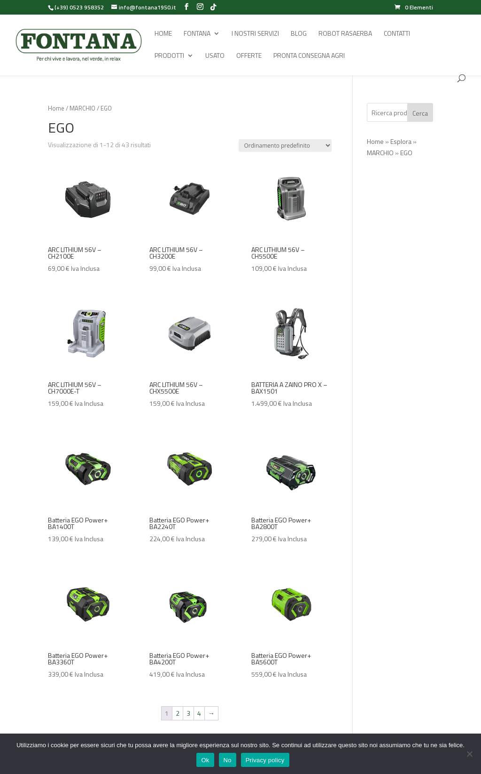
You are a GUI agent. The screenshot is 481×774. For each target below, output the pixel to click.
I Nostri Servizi (255, 34)
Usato (215, 56)
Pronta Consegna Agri (309, 56)
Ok (205, 760)
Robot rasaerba (345, 34)
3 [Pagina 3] (188, 713)
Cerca (420, 113)
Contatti (397, 34)
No (228, 760)
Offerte (249, 56)
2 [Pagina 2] (177, 713)
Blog (299, 34)
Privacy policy (265, 760)
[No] (469, 753)
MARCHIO (82, 108)
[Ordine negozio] (285, 145)
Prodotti (169, 56)
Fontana (197, 34)
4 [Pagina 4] (199, 713)
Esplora (400, 141)
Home (163, 34)
